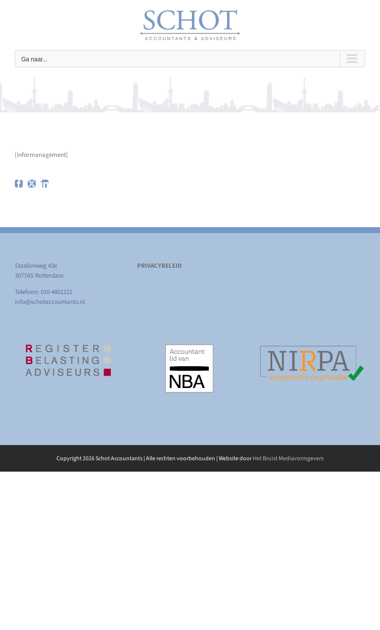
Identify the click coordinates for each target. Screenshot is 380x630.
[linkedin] (44, 184)
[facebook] (19, 184)
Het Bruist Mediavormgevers (288, 458)
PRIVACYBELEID (159, 265)
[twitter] (32, 184)
